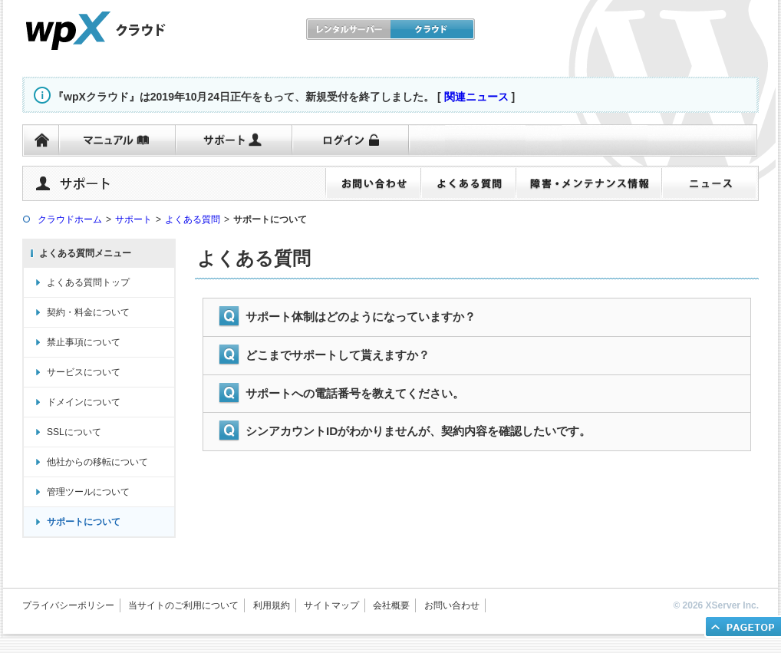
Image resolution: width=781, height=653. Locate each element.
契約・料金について (88, 312)
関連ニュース (476, 97)
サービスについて (83, 372)
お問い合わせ (451, 605)
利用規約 (271, 605)
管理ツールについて (88, 491)
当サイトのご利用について (183, 605)
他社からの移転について (97, 462)
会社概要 (391, 605)
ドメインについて (83, 402)
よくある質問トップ (88, 282)
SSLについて (74, 432)
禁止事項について (83, 342)
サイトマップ (331, 605)
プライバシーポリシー (68, 605)
